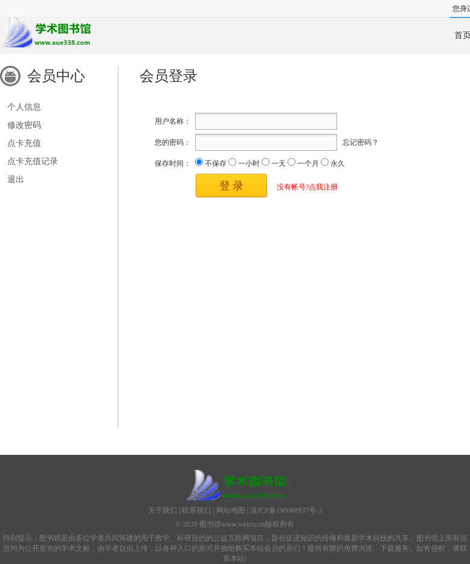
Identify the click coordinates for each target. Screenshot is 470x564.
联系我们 (196, 510)
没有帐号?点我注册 (307, 187)
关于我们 (162, 510)
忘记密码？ (361, 142)
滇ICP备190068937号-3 (286, 510)
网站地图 (230, 510)
